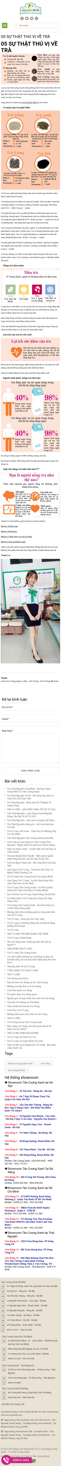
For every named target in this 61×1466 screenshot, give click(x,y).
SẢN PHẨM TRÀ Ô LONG (18, 948)
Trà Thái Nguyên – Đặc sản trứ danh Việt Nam (29, 820)
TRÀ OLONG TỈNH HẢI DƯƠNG (22, 1033)
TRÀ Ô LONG (12, 974)
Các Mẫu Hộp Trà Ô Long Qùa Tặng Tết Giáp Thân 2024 (28, 900)
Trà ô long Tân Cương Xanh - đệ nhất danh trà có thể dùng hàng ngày (29, 907)
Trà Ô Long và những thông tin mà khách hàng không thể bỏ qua (30, 924)
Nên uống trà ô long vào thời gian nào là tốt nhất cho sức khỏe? (28, 1027)
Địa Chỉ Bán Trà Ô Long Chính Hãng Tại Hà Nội (30, 894)
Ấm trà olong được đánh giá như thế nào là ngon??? (28, 943)
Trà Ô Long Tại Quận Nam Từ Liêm (24, 1040)
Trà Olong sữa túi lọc (16, 978)
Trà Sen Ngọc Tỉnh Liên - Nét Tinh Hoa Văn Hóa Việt (30, 864)
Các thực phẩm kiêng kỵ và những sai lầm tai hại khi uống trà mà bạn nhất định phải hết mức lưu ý (30, 959)
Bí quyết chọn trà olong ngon (21, 994)
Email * (5, 718)
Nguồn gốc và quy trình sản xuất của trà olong (29, 998)
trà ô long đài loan (49, 681)
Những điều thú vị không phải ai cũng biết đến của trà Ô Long (30, 913)
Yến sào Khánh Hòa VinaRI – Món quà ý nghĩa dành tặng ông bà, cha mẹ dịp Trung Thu (29, 857)
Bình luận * (7, 730)
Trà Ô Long (12, 929)
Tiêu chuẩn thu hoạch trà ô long (22, 1006)
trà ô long (34, 681)
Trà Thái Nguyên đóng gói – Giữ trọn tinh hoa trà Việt (29, 826)
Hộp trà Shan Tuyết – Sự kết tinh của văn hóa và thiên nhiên (30, 850)
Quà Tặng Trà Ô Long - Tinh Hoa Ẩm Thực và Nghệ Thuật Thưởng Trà (29, 871)
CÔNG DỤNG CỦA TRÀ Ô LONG (21, 970)
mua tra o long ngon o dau (14, 681)
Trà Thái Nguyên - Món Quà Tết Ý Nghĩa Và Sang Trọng (28, 804)
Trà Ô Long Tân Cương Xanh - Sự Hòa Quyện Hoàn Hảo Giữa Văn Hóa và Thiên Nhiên (29, 889)
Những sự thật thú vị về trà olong (23, 986)
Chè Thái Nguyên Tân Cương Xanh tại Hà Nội (29, 838)
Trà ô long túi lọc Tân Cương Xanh (23, 1022)
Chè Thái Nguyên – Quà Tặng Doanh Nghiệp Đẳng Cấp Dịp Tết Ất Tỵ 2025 (28, 815)
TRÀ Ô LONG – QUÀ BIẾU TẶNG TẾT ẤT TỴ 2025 (30, 809)
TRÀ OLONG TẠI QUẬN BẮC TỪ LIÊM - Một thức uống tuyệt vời (30, 1046)
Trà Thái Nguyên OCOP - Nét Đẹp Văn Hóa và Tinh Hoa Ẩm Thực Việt (29, 797)
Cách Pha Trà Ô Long (17, 1010)
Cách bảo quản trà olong (18, 990)
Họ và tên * (7, 707)
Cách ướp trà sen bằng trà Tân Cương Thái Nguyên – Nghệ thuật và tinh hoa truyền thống (30, 843)
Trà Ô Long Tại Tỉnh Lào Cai (20, 1037)
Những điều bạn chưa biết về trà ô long (26, 1014)
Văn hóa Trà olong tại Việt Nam (22, 1002)
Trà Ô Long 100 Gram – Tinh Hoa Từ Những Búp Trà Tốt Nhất (30, 833)
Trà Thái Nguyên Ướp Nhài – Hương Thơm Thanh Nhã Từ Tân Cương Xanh (28, 790)
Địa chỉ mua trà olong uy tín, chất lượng (26, 982)
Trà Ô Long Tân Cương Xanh (20, 952)
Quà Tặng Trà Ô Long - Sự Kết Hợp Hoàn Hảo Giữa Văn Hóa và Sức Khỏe (29, 882)
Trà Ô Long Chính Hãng (18, 937)
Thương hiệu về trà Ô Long (20, 966)
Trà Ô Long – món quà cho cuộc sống (24, 918)
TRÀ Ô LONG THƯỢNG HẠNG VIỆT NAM (26, 933)
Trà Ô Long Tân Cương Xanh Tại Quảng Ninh (29, 876)
